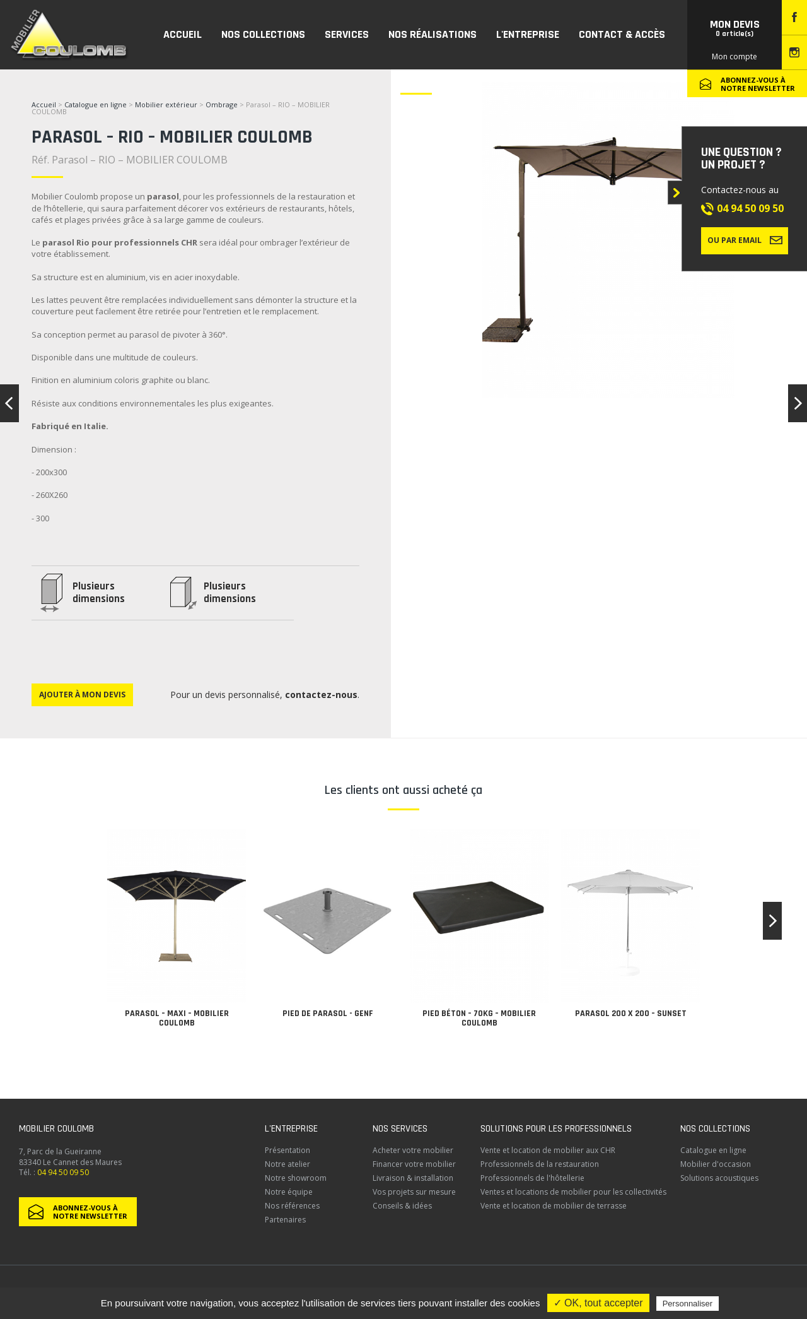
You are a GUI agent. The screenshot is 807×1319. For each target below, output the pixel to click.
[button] (772, 921)
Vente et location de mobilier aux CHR (547, 1150)
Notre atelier (287, 1164)
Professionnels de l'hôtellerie (532, 1178)
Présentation (287, 1150)
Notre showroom (296, 1178)
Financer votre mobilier (414, 1164)
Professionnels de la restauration (539, 1164)
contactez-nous (321, 695)
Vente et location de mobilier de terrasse (553, 1205)
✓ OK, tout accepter (598, 1303)
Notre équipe (289, 1191)
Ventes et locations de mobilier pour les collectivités (573, 1191)
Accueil (44, 104)
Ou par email (744, 240)
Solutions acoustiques (719, 1178)
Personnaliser (688, 1303)
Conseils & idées (402, 1205)
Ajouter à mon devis (82, 694)
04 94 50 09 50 (750, 208)
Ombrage (222, 104)
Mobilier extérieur (166, 104)
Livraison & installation (413, 1178)
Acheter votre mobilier (413, 1150)
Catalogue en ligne (95, 104)
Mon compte (734, 56)
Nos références (292, 1205)
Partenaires (285, 1219)
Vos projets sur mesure (414, 1191)
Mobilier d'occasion (715, 1164)
